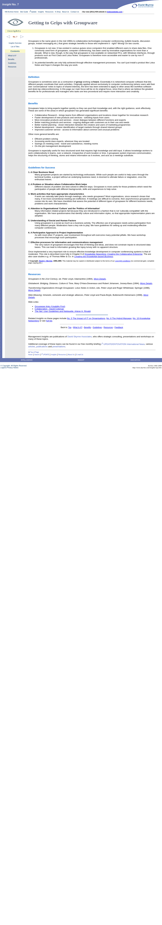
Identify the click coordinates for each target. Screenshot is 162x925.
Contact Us (75, 12)
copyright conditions (122, 261)
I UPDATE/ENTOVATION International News (123, 344)
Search (37, 354)
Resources (49, 12)
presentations (58, 346)
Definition (33, 77)
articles (31, 346)
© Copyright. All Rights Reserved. (13, 366)
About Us (65, 12)
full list (49, 321)
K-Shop (58, 12)
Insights (41, 12)
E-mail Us (79, 354)
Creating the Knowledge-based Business (93, 256)
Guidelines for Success (41, 167)
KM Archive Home (12, 12)
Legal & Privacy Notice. (9, 368)
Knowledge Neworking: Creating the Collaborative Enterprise (113, 254)
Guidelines (12, 63)
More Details (100, 279)
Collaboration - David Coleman (49, 309)
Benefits (11, 59)
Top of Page (33, 352)
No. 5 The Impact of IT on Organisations (86, 318)
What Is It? (12, 56)
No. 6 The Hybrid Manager (119, 318)
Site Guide (24, 12)
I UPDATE (45, 354)
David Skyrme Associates (79, 336)
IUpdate (33, 12)
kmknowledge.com (114, 12)
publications (42, 346)
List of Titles (15, 47)
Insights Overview (15, 43)
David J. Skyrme (45, 261)
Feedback (119, 327)
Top (69, 327)
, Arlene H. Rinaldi (63, 311)
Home (30, 354)
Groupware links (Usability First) (50, 306)
